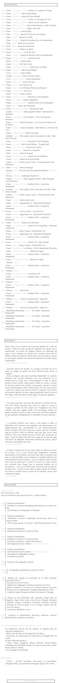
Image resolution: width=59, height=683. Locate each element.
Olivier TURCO (31, 681)
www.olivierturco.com (39, 544)
